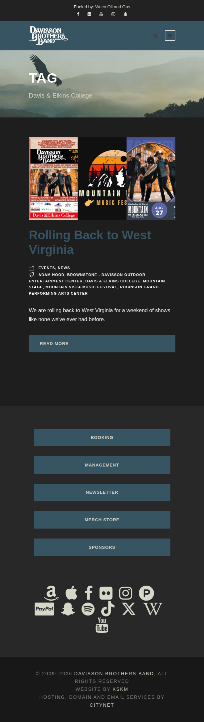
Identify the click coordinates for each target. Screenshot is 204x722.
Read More (54, 343)
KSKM (120, 689)
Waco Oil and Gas (112, 6)
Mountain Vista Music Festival (81, 287)
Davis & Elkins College (112, 281)
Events (47, 268)
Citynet (102, 705)
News (64, 268)
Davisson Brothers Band (114, 673)
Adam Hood (52, 275)
